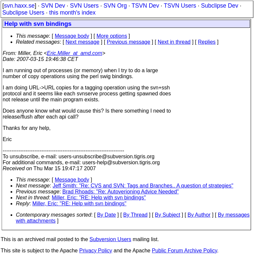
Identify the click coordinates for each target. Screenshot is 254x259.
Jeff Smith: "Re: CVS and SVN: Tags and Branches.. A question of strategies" (143, 185)
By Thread (135, 215)
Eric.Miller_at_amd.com (74, 53)
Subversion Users (110, 239)
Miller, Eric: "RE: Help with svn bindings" (99, 197)
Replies (207, 42)
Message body (72, 36)
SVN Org (115, 5)
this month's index (72, 12)
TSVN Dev (145, 5)
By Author (199, 215)
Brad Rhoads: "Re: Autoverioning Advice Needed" (121, 191)
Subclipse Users (23, 12)
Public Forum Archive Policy (184, 250)
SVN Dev (53, 5)
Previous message (128, 42)
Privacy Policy (95, 250)
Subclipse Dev (219, 5)
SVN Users (84, 5)
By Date (106, 215)
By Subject (167, 215)
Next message (82, 42)
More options (112, 36)
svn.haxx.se (19, 5)
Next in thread (174, 42)
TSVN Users (180, 5)
